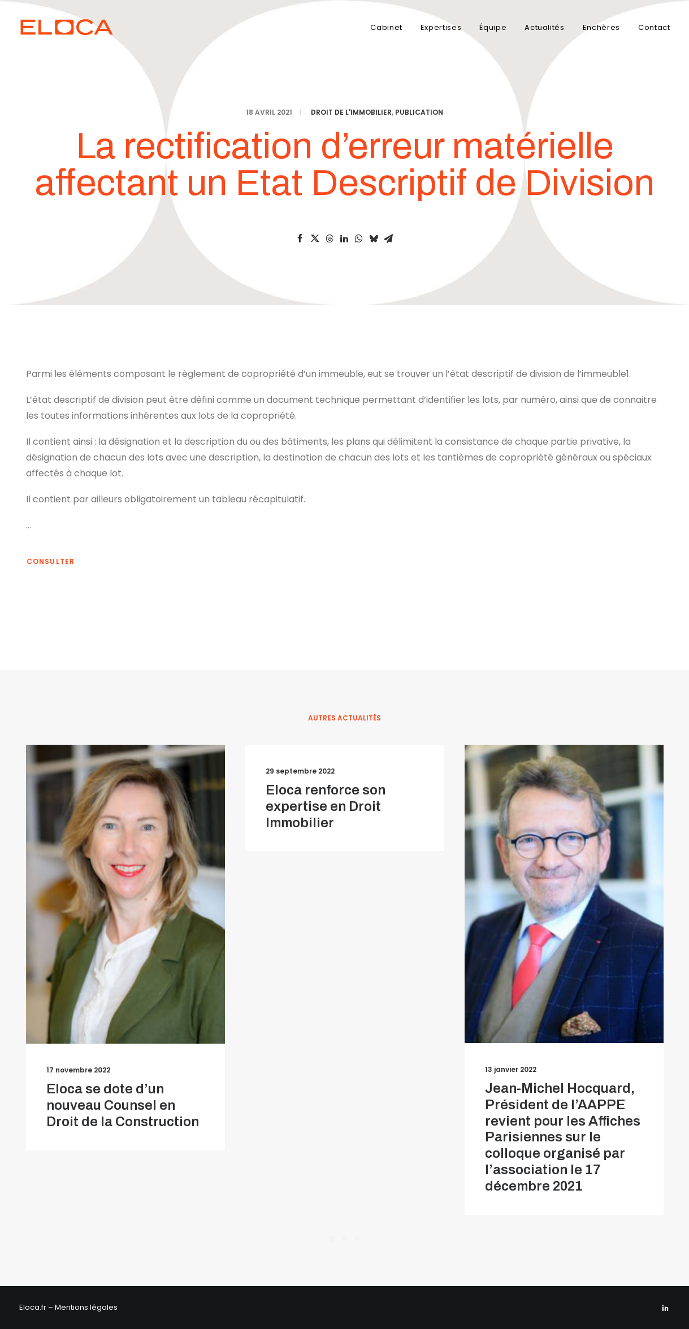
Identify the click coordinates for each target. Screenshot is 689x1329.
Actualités (545, 27)
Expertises (441, 27)
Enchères (601, 27)
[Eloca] (72, 27)
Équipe (492, 27)
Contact (654, 27)
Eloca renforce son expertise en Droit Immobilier (325, 806)
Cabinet (386, 27)
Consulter (51, 561)
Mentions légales (86, 1307)
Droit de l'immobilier (351, 112)
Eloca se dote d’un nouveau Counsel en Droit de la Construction (122, 1105)
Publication (419, 112)
